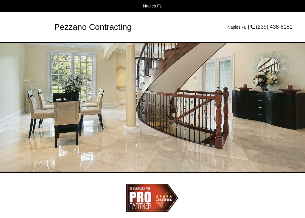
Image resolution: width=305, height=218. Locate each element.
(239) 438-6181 (274, 27)
